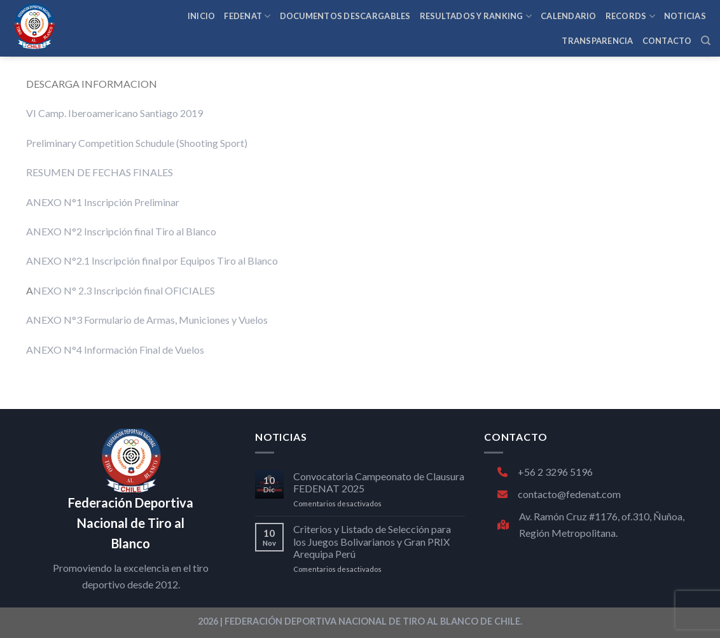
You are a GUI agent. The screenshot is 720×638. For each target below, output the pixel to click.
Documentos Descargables (345, 16)
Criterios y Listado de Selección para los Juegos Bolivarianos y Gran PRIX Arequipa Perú (372, 541)
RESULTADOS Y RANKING (476, 16)
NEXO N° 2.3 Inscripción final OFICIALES (124, 290)
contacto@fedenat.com (559, 494)
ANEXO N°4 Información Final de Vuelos (115, 349)
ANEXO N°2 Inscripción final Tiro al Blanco (121, 231)
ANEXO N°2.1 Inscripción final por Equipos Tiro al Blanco (152, 260)
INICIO (202, 16)
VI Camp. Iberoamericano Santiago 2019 (114, 113)
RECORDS (630, 16)
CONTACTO (667, 41)
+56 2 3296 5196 (545, 472)
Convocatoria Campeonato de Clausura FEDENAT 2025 (378, 482)
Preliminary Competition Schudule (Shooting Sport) (136, 143)
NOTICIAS (685, 16)
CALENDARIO (569, 16)
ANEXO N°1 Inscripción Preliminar (102, 202)
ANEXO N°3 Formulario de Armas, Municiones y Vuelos (147, 320)
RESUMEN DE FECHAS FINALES (99, 172)
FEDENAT (247, 16)
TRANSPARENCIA (597, 41)
